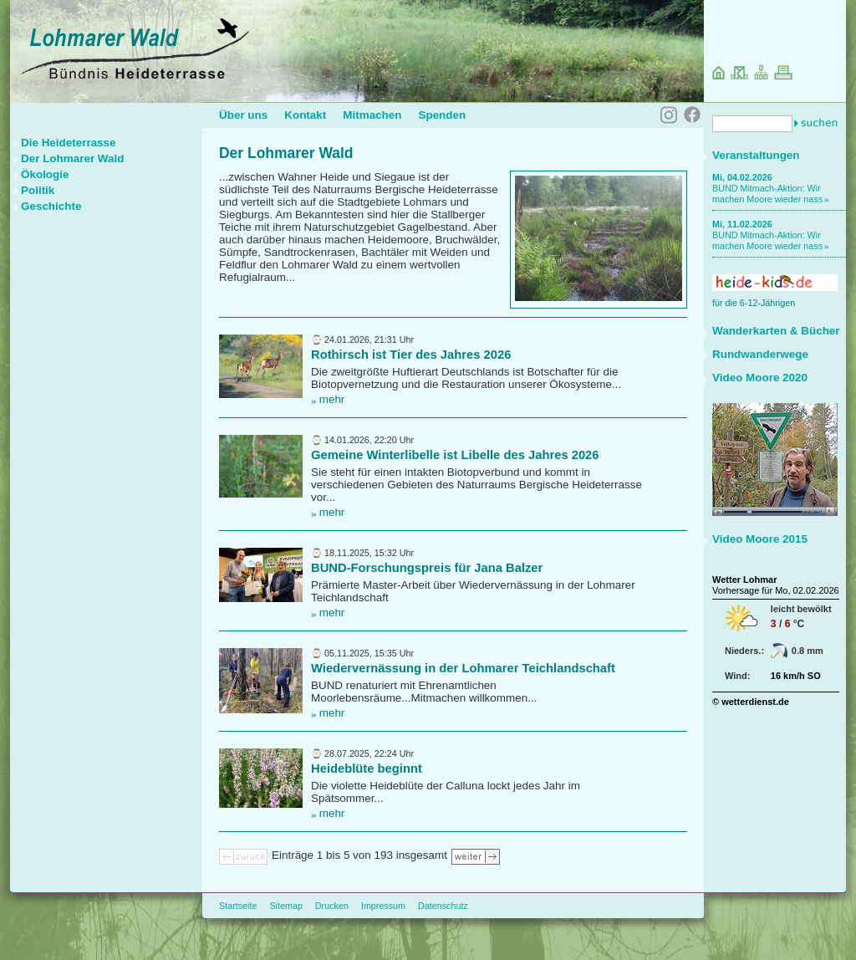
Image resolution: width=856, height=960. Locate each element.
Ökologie (45, 174)
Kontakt (305, 115)
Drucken (332, 906)
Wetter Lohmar (744, 579)
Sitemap (285, 906)
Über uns (243, 115)
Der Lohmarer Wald (72, 158)
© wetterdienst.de (750, 702)
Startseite (238, 906)
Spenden (442, 115)
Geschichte (51, 206)
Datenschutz (443, 906)
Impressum (383, 906)
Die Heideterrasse (68, 142)
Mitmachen (372, 115)
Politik (37, 190)
